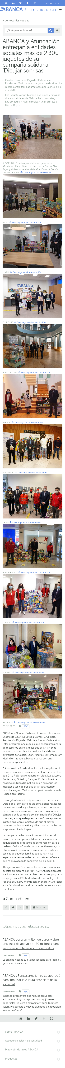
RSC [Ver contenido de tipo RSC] (25, 726)
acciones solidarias (49, 867)
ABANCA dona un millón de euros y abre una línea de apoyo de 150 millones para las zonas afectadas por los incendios (31, 944)
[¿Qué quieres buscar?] (26, 30)
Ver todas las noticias (16, 20)
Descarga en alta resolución (36, 172)
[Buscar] (51, 30)
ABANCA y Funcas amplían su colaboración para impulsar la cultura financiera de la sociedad (32, 980)
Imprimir (39, 907)
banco (50, 800)
